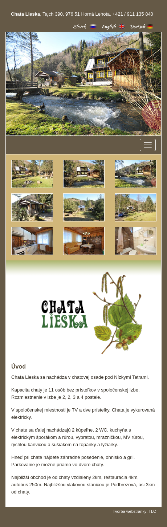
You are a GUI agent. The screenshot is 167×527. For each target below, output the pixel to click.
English (109, 26)
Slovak (79, 26)
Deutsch (137, 26)
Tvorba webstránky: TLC (134, 511)
